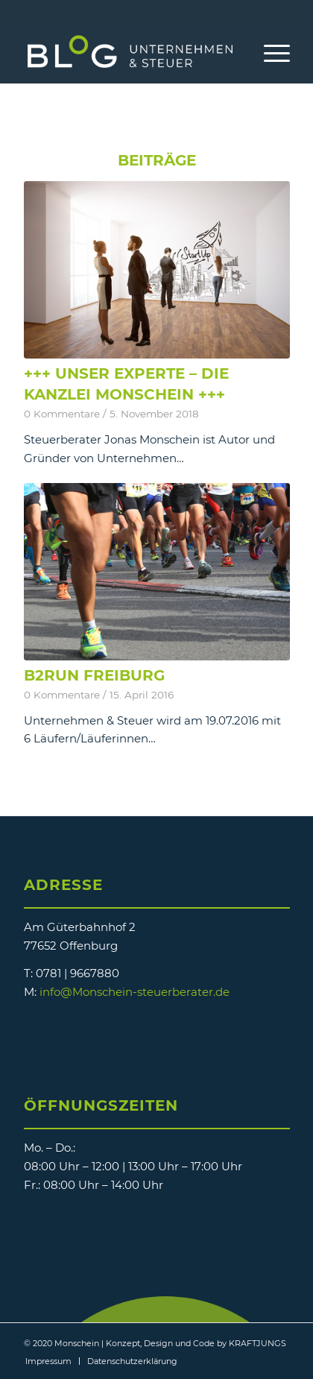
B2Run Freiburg (94, 675)
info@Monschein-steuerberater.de (134, 992)
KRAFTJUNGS (257, 1343)
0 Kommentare (62, 414)
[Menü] (269, 53)
